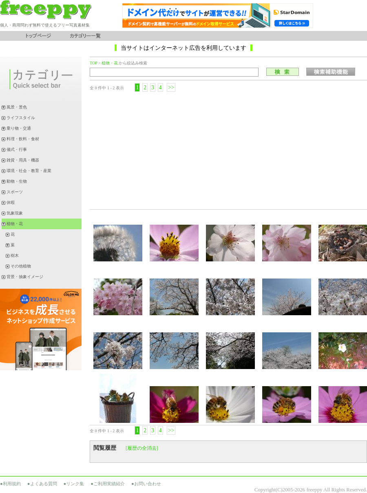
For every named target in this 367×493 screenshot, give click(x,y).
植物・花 (110, 63)
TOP (93, 63)
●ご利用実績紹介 (108, 483)
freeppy (314, 490)
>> (171, 87)
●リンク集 (74, 483)
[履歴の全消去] (142, 448)
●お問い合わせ (146, 483)
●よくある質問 (42, 483)
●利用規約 (10, 483)
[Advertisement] (228, 150)
